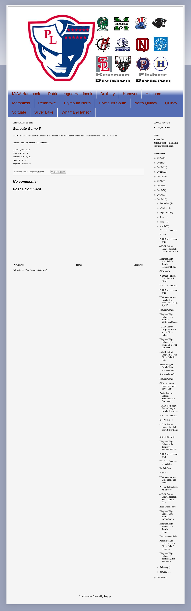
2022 (160, 172)
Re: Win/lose (165, 468)
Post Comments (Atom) (36, 270)
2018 (160, 190)
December (165, 203)
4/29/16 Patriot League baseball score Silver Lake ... (168, 250)
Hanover (130, 94)
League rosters (163, 127)
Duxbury (107, 94)
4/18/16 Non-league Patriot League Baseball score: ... (168, 409)
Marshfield (21, 103)
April (162, 226)
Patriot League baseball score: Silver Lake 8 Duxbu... (167, 545)
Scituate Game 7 (166, 310)
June (162, 217)
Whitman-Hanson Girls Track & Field (167, 279)
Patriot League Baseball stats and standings (166, 367)
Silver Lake (44, 112)
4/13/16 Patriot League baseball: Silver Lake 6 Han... (168, 498)
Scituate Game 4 (166, 379)
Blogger (107, 596)
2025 (160, 158)
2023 (160, 167)
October (164, 208)
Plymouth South (112, 103)
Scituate (19, 112)
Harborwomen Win (168, 536)
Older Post (138, 265)
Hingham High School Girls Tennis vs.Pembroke (166, 515)
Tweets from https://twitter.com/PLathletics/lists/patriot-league (166, 142)
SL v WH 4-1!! (166, 420)
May (162, 222)
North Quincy (145, 103)
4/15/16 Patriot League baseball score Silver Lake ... (168, 428)
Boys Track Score (167, 507)
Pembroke (47, 103)
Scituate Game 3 (166, 437)
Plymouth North (77, 103)
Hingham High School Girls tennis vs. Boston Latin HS (168, 343)
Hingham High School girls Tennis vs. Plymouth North (168, 445)
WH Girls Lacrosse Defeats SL (168, 462)
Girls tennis (164, 271)
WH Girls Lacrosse (168, 230)
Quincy (171, 103)
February (164, 567)
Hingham (153, 94)
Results (162, 234)
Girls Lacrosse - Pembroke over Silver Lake (167, 386)
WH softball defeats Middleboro (168, 488)
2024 (160, 163)
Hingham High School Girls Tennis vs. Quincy (166, 528)
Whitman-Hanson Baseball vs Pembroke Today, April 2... (168, 301)
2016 (160, 199)
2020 (160, 181)
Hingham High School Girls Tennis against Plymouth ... (167, 557)
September (165, 212)
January (164, 572)
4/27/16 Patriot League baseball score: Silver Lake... (168, 331)
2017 (160, 195)
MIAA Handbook (26, 94)
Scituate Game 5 (166, 374)
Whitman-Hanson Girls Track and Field (167, 480)
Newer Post (19, 265)
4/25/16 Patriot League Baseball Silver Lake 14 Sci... (168, 356)
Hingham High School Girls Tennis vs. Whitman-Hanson (168, 318)
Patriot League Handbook (70, 94)
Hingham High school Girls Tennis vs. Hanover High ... (168, 263)
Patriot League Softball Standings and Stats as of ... (167, 397)
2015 (160, 577)
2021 (160, 176)
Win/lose (163, 472)
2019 (160, 185)
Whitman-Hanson (76, 112)
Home (79, 265)
